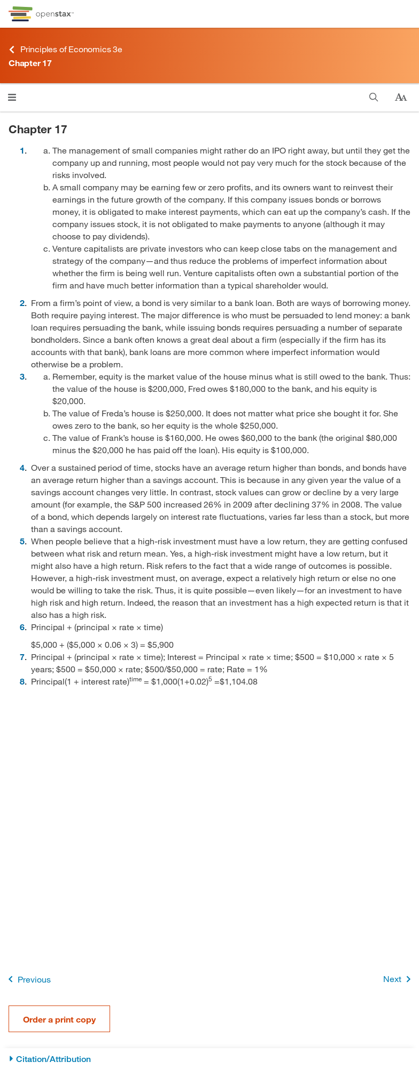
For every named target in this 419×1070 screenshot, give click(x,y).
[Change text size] (401, 97)
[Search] (374, 97)
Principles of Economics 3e (65, 49)
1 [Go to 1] (22, 150)
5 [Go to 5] (22, 541)
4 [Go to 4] (22, 467)
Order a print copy (59, 1019)
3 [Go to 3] (22, 376)
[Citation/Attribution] (209, 1059)
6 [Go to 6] (22, 627)
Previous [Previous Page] (27, 979)
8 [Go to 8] (22, 681)
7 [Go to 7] (22, 656)
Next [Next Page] (399, 979)
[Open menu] (12, 97)
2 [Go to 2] (22, 302)
